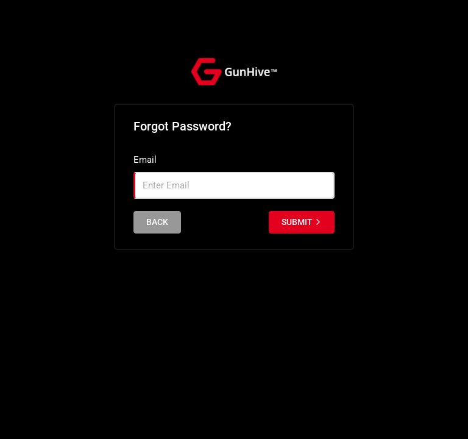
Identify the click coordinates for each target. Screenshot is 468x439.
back (157, 222)
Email (145, 159)
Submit (302, 222)
